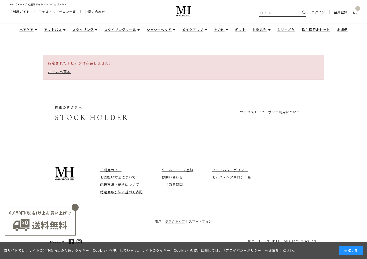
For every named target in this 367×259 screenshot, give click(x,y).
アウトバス (53, 29)
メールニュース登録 (177, 169)
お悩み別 (260, 29)
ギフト (240, 29)
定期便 (342, 29)
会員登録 (341, 12)
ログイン (318, 12)
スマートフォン (200, 221)
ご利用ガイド (19, 11)
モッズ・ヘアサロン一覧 (57, 11)
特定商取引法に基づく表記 (121, 191)
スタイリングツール (120, 29)
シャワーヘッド (159, 29)
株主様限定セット (316, 29)
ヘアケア (26, 29)
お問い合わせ (95, 11)
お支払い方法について (118, 177)
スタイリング (83, 29)
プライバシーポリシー (230, 169)
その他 (219, 29)
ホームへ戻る (59, 71)
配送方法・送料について (119, 184)
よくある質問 (172, 184)
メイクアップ (192, 29)
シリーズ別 (286, 29)
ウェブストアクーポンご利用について (270, 112)
